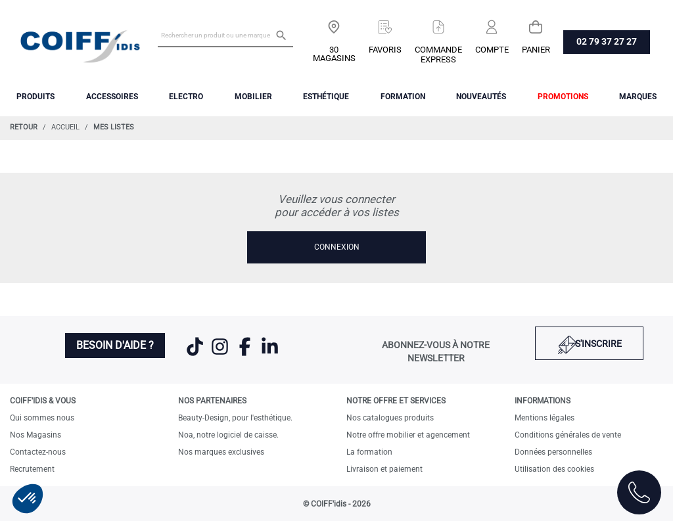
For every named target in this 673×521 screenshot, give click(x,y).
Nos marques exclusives (221, 452)
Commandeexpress (438, 54)
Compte (492, 50)
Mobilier (253, 96)
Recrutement (32, 469)
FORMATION (403, 96)
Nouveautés (481, 96)
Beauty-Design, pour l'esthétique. (235, 417)
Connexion (337, 247)
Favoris (385, 50)
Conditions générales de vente (568, 435)
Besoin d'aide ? (115, 345)
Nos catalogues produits (390, 417)
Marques (638, 96)
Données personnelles (553, 452)
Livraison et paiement (384, 469)
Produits (35, 96)
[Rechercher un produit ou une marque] (225, 34)
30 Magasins (334, 54)
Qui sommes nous (42, 417)
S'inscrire (598, 343)
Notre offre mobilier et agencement (408, 435)
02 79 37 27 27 (606, 41)
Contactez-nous (38, 452)
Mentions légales (544, 417)
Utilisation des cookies (554, 469)
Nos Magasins (35, 435)
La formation (369, 452)
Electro (186, 96)
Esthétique (326, 96)
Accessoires (112, 96)
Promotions (563, 96)
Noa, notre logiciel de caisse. (228, 435)
